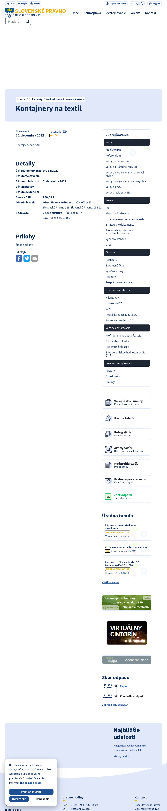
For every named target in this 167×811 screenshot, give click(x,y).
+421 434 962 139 (144, 770)
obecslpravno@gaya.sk (148, 774)
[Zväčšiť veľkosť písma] (142, 3)
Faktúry (54, 74)
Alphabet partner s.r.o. (55, 802)
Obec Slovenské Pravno (102, 802)
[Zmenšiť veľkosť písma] (132, 3)
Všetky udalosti (122, 695)
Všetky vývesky (110, 520)
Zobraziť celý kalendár (115, 643)
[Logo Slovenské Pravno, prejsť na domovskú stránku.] (35, 13)
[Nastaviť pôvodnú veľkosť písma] (137, 3)
